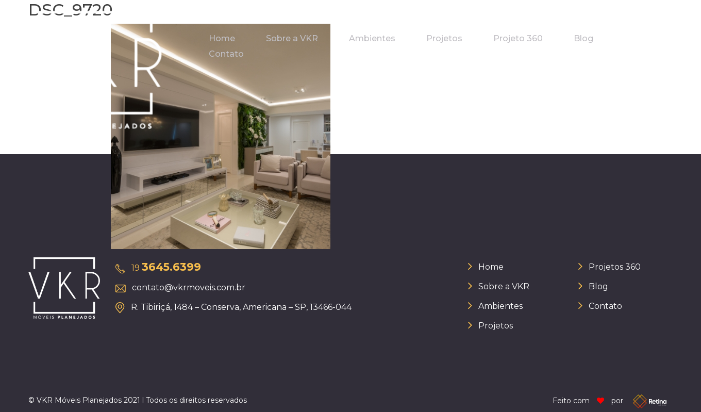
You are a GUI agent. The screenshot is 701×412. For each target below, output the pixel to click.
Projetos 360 (615, 267)
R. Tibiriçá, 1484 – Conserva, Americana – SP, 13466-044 (241, 307)
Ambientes (372, 38)
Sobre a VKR (292, 38)
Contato (226, 54)
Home (222, 38)
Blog (583, 38)
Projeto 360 (518, 38)
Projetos (444, 38)
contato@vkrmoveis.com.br (188, 287)
